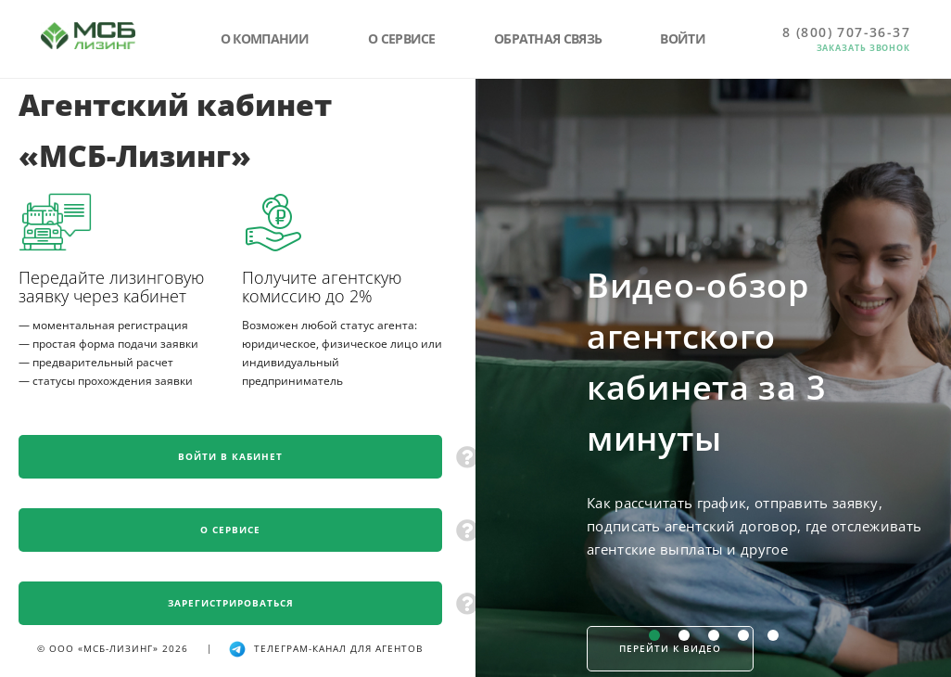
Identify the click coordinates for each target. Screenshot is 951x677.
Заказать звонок (864, 48)
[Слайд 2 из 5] (684, 635)
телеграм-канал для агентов (325, 648)
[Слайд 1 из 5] (654, 635)
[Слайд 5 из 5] (773, 635)
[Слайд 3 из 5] (713, 635)
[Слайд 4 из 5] (743, 635)
